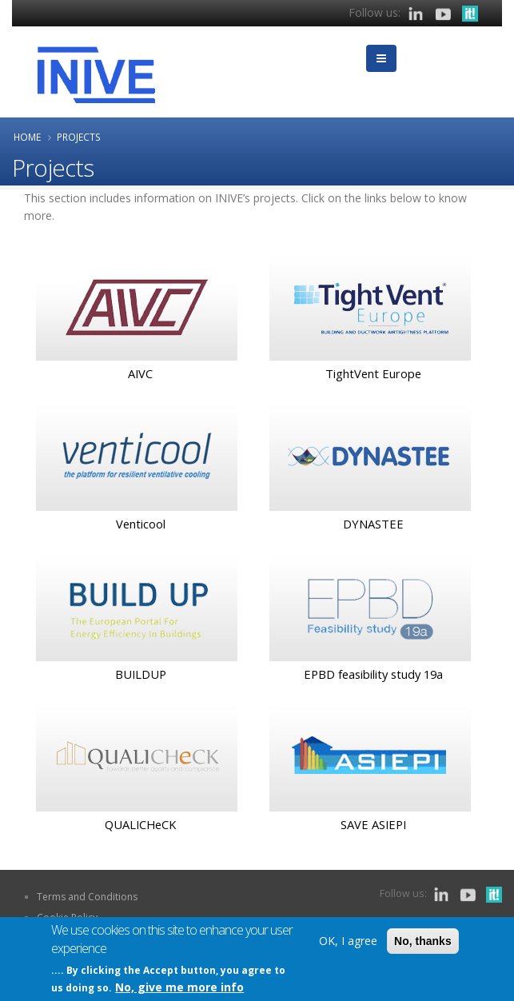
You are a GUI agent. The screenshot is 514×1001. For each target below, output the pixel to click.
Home (27, 136)
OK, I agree (348, 941)
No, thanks (423, 941)
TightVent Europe (373, 373)
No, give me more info (179, 987)
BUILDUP (140, 674)
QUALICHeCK (140, 824)
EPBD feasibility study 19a (373, 674)
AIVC (140, 373)
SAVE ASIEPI (373, 824)
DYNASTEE (373, 524)
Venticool (140, 524)
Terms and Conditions (87, 896)
